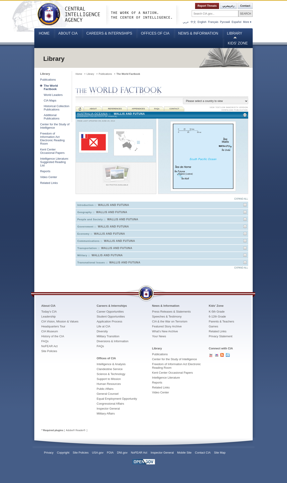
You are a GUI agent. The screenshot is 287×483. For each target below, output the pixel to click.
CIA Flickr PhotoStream (216, 355)
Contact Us (228, 355)
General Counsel (108, 393)
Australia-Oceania (92, 113)
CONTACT (174, 109)
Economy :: (101, 233)
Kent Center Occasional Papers (52, 151)
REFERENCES (115, 109)
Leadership (48, 316)
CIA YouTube (211, 355)
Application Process (109, 321)
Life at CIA (103, 326)
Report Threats (207, 5)
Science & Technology (111, 374)
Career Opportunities (110, 311)
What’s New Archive (165, 331)
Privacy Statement (221, 336)
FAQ (156, 109)
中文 (193, 22)
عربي (186, 22)
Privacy (49, 452)
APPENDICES (138, 109)
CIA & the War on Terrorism (169, 321)
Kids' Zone (238, 43)
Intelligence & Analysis (111, 364)
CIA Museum (49, 331)
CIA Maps (50, 100)
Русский (225, 22)
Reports (45, 171)
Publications (48, 79)
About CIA (68, 33)
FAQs (45, 341)
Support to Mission (109, 379)
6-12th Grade (217, 316)
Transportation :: (104, 248)
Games (213, 326)
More (247, 22)
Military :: (100, 255)
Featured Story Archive (167, 326)
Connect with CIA (221, 348)
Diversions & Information (112, 341)
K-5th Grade (217, 311)
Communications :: (106, 241)
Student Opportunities (111, 316)
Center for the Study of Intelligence (55, 126)
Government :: (103, 226)
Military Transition (108, 336)
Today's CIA (49, 311)
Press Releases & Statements (171, 311)
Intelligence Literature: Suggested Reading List (54, 162)
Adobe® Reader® (75, 430)
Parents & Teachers (221, 321)
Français (213, 22)
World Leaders (53, 95)
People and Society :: (107, 219)
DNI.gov (122, 452)
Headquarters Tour (53, 326)
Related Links (49, 183)
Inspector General (108, 408)
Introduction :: (103, 205)
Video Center (48, 177)
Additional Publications (51, 116)
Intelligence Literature (166, 377)
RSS (222, 355)
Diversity (102, 331)
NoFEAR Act (49, 346)
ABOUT (93, 109)
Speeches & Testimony (167, 316)
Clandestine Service (110, 369)
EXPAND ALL (241, 199)
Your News (159, 336)
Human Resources (109, 384)
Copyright (63, 452)
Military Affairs (106, 413)
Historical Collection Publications (56, 107)
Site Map (219, 452)
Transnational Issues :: (108, 262)
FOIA (110, 452)
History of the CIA (52, 336)
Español (236, 22)
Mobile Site (184, 452)
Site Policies (49, 351)
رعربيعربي (228, 5)
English (202, 22)
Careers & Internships (109, 33)
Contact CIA (203, 452)
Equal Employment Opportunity (117, 398)
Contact (245, 5)
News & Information (198, 33)
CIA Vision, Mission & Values (59, 321)
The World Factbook (51, 87)
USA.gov (97, 452)
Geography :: (102, 212)
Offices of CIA (155, 33)
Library (234, 33)
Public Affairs (105, 388)
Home (44, 33)
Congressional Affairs (110, 403)
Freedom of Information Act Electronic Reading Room (52, 138)
